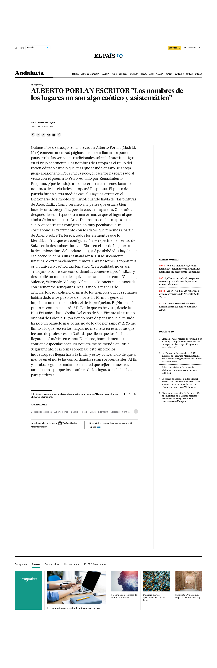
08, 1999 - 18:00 (47, 127)
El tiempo (179, 74)
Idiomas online (71, 564)
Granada (134, 74)
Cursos (36, 564)
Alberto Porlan (61, 411)
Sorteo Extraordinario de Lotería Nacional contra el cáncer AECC (178, 306)
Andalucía (29, 73)
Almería (105, 74)
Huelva (144, 74)
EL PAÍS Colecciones (95, 564)
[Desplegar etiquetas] (136, 411)
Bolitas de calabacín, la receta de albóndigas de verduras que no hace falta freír (179, 370)
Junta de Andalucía (90, 74)
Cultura (125, 411)
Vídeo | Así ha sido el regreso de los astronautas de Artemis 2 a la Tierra (179, 294)
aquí (99, 426)
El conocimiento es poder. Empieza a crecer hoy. (73, 608)
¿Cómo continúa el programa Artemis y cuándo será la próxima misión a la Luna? (179, 281)
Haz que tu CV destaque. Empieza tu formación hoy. (187, 596)
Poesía (84, 411)
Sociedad (115, 411)
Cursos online (52, 564)
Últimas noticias (194, 74)
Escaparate (21, 564)
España (75, 74)
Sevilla (169, 74)
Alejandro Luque (43, 122)
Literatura (103, 411)
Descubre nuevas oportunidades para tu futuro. (154, 597)
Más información (40, 426)
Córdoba (123, 74)
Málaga (159, 74)
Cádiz (114, 74)
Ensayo (74, 411)
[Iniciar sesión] (192, 48)
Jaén (151, 74)
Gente (93, 411)
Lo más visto (166, 332)
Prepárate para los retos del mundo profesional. (124, 596)
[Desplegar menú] (17, 56)
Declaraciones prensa (41, 411)
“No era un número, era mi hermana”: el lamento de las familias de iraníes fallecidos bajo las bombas (179, 268)
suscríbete (174, 48)
